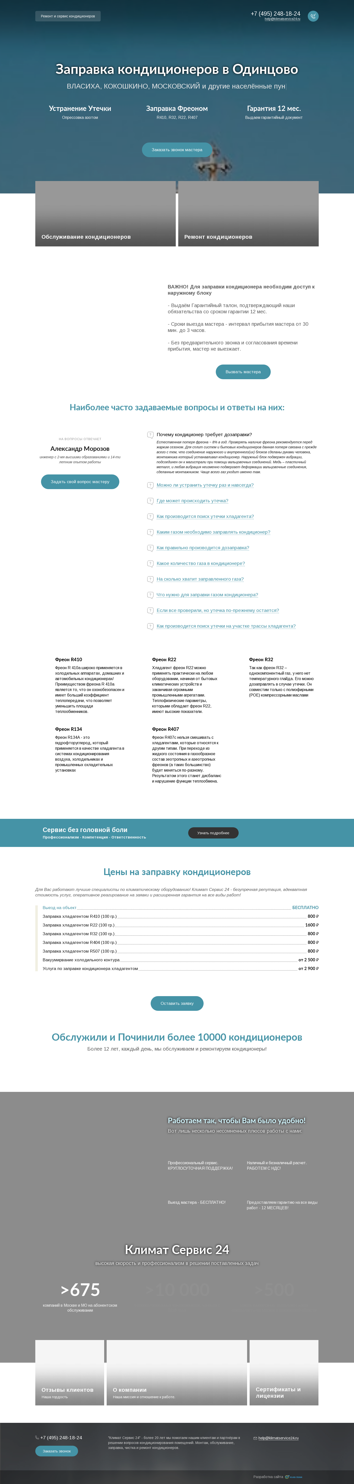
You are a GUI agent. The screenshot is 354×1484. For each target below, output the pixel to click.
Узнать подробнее (213, 833)
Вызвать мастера (243, 372)
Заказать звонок (57, 1451)
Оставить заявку (177, 1003)
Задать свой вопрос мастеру (80, 481)
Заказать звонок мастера (177, 149)
